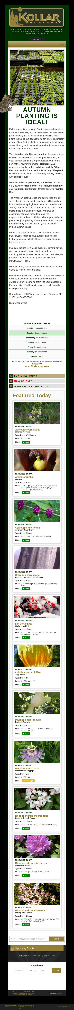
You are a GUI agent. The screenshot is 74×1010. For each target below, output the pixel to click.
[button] (62, 44)
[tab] (37, 376)
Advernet (59, 993)
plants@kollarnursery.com (37, 366)
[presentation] (37, 980)
